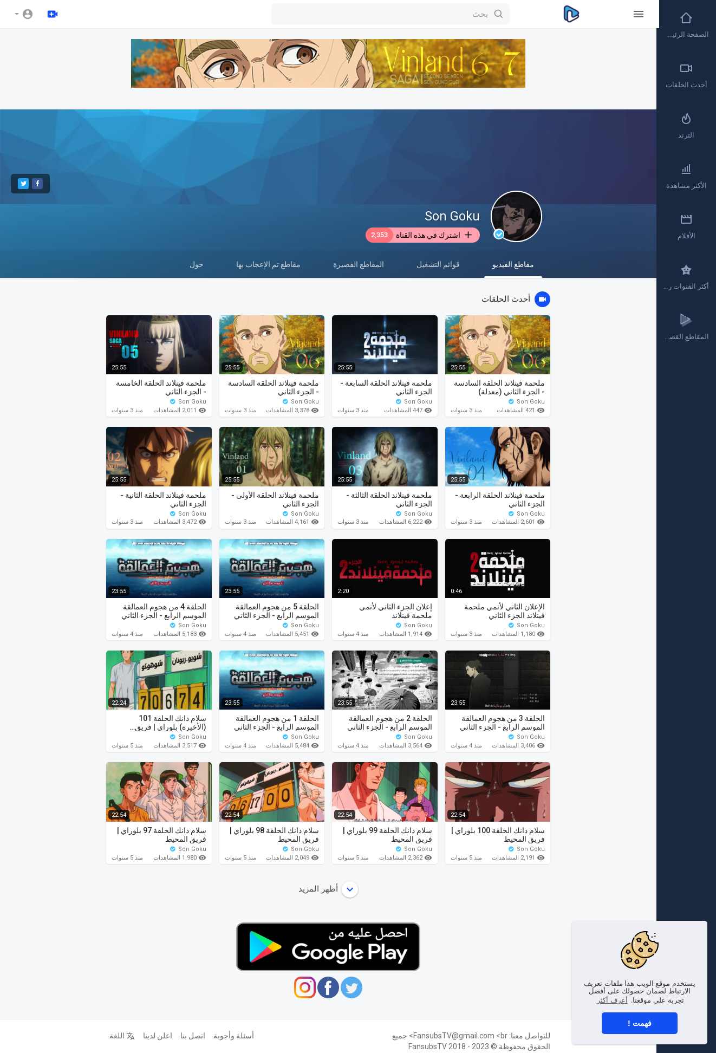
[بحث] (388, 14)
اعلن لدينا (157, 1035)
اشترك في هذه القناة (419, 235)
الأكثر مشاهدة (686, 176)
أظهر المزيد (328, 889)
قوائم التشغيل (438, 264)
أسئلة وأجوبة (233, 1035)
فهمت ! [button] (640, 1023)
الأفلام (686, 226)
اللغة (122, 1035)
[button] (24, 14)
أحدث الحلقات (686, 75)
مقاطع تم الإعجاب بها (268, 264)
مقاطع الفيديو (513, 269)
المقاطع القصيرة (358, 264)
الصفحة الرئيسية (685, 24)
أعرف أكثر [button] (612, 1000)
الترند (686, 125)
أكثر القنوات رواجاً (685, 276)
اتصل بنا (192, 1035)
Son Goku (452, 216)
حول (197, 264)
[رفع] (52, 14)
